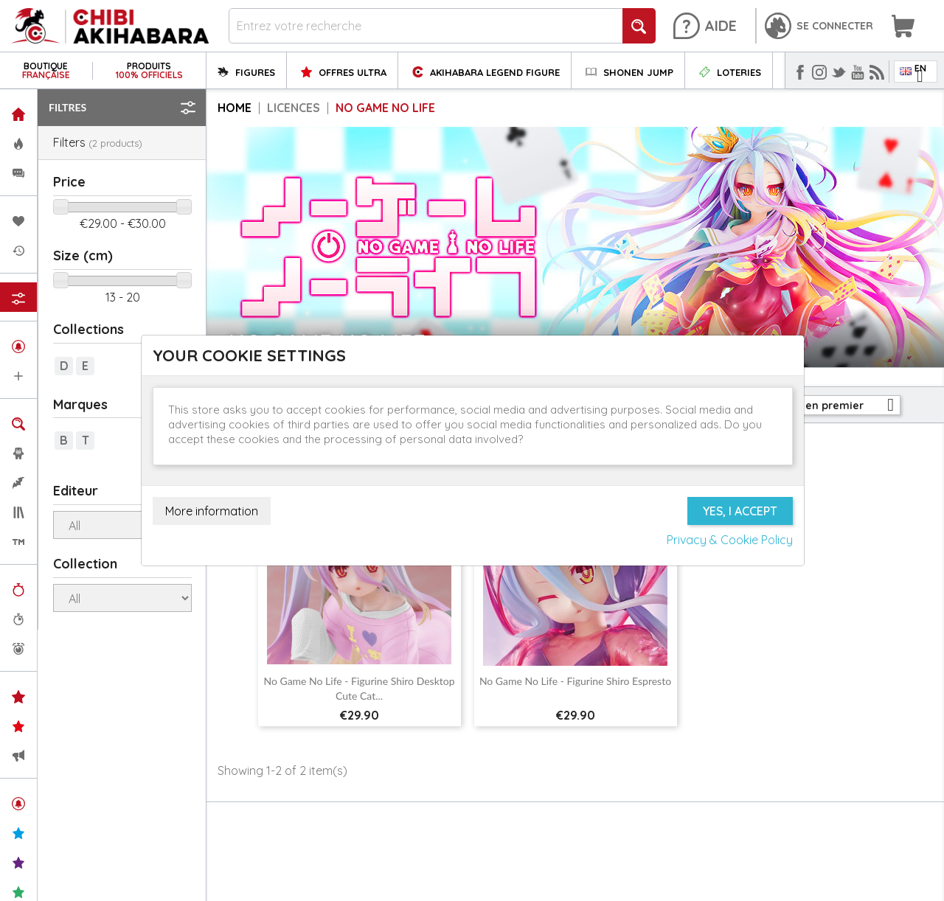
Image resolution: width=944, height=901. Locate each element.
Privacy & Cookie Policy (730, 539)
